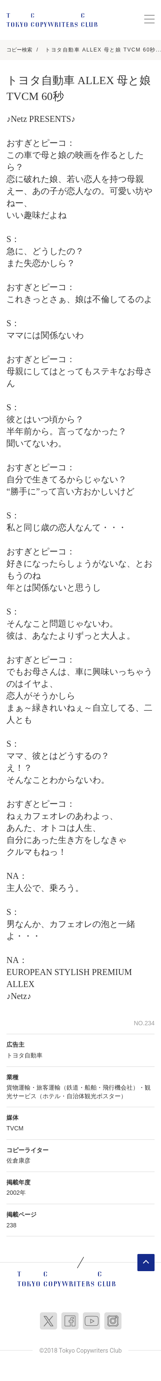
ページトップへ (146, 1262)
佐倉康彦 (18, 1160)
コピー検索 (19, 50)
